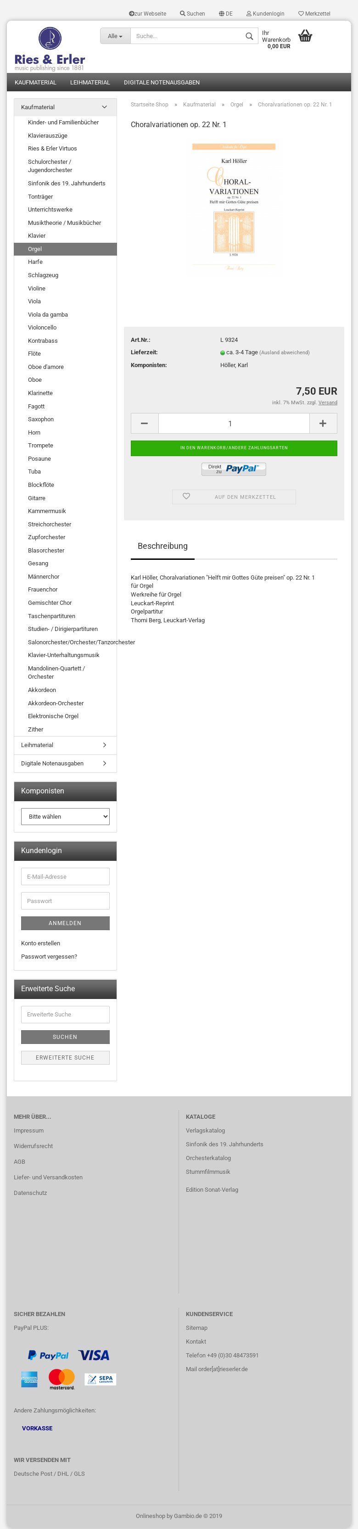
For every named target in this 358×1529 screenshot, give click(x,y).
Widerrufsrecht (33, 1147)
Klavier (36, 236)
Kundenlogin (265, 14)
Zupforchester (46, 538)
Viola (34, 302)
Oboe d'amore (46, 367)
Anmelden (65, 924)
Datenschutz (30, 1193)
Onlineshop (150, 1516)
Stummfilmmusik (208, 1172)
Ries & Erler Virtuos (52, 149)
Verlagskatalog (205, 1131)
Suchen (192, 14)
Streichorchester (49, 524)
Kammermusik (47, 511)
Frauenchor (42, 590)
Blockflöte (41, 485)
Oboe (35, 380)
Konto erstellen (40, 944)
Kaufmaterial (35, 82)
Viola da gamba (48, 315)
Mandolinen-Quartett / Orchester (56, 673)
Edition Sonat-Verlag (212, 1190)
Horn (34, 433)
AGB (19, 1162)
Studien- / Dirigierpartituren (63, 629)
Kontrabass (43, 341)
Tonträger (40, 197)
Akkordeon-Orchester (56, 703)
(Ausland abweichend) (284, 354)
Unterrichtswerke (50, 210)
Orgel (35, 249)
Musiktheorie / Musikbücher (64, 223)
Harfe (35, 262)
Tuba (34, 472)
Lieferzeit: (144, 353)
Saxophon (41, 420)
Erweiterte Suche (65, 1058)
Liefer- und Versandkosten (48, 1178)
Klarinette (40, 394)
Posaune (39, 459)
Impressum (29, 1131)
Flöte (34, 354)
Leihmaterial (90, 82)
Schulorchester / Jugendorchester (50, 167)
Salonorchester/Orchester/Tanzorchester (72, 642)
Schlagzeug (43, 276)
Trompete (40, 446)
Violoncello (42, 328)
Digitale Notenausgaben (162, 82)
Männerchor (43, 577)
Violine (36, 288)
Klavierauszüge (47, 136)
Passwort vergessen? (49, 957)
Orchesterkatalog (208, 1158)
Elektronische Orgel (53, 717)
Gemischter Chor (50, 603)
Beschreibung (163, 547)
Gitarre (36, 498)
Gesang (38, 564)
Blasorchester (46, 550)
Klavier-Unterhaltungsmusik (64, 656)
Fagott (36, 406)
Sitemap (196, 1328)
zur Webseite (147, 14)
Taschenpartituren (51, 616)
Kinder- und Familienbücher (63, 123)
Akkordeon (42, 690)
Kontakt (196, 1342)
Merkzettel (314, 14)
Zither (35, 729)
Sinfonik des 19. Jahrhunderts (67, 184)
